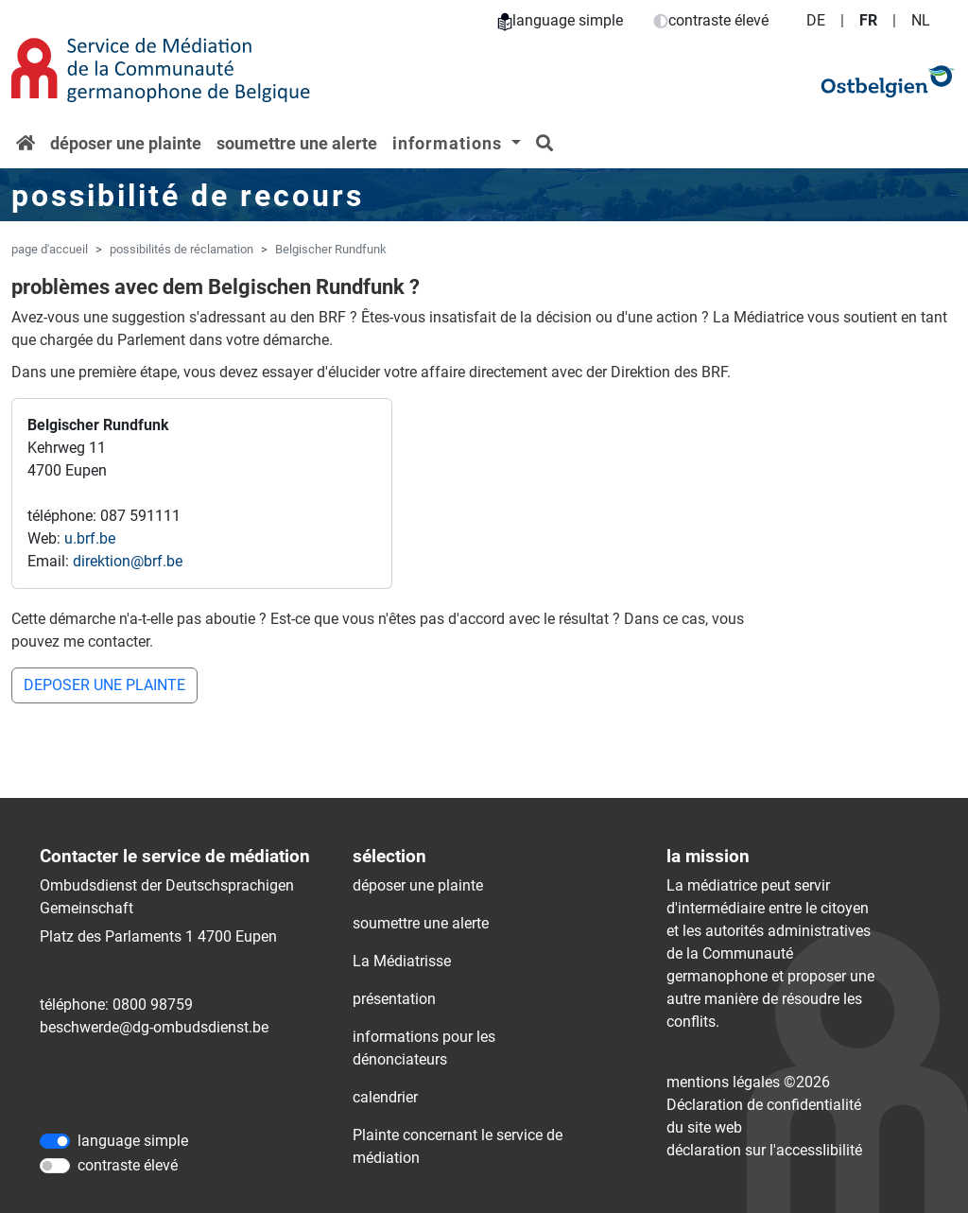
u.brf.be (89, 538)
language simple (560, 20)
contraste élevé (711, 20)
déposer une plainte (125, 143)
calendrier (385, 1097)
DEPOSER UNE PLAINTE (104, 685)
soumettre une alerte (296, 143)
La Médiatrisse (402, 961)
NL (920, 20)
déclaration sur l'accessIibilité (764, 1150)
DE (815, 20)
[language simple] (55, 1141)
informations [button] (449, 143)
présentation (394, 999)
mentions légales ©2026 (748, 1082)
